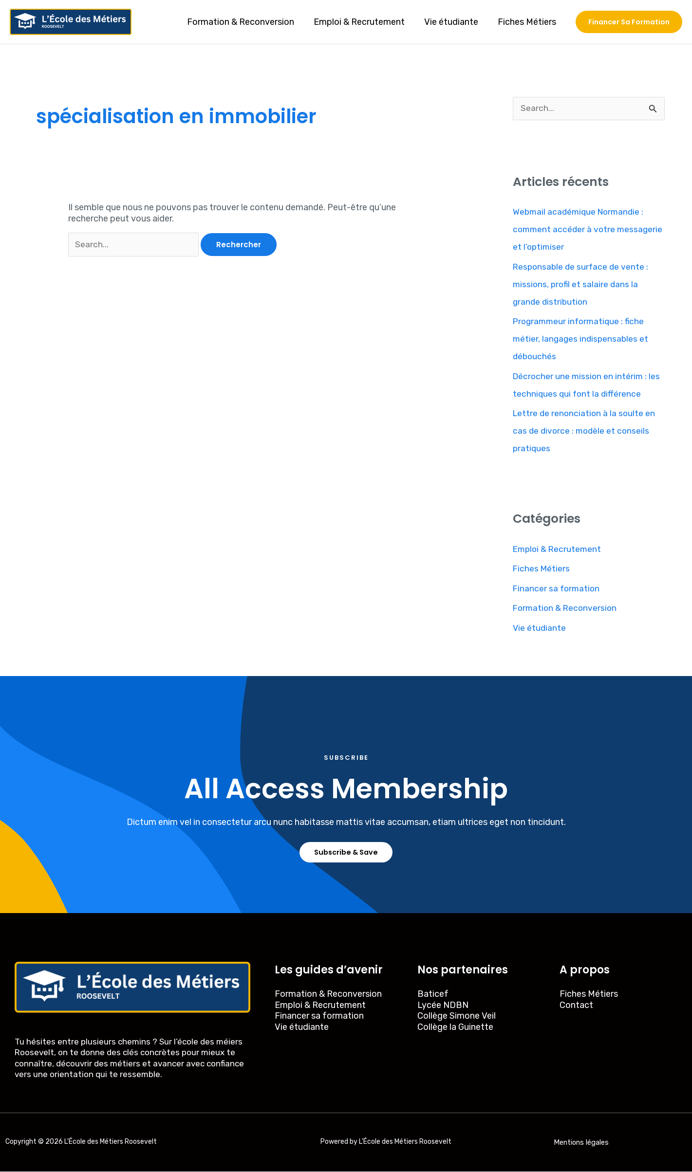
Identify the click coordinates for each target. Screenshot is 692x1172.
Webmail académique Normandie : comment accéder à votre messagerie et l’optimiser (580, 230)
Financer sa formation (557, 589)
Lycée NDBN (442, 1006)
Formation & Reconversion (247, 22)
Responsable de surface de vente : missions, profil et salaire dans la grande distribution (582, 285)
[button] (629, 22)
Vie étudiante (454, 22)
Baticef (433, 994)
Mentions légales (581, 1143)
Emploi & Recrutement (364, 22)
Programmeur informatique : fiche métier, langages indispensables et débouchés (582, 339)
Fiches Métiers (528, 22)
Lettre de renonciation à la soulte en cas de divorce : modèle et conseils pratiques (585, 431)
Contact (576, 1006)
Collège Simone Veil (456, 1016)
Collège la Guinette (455, 1028)
